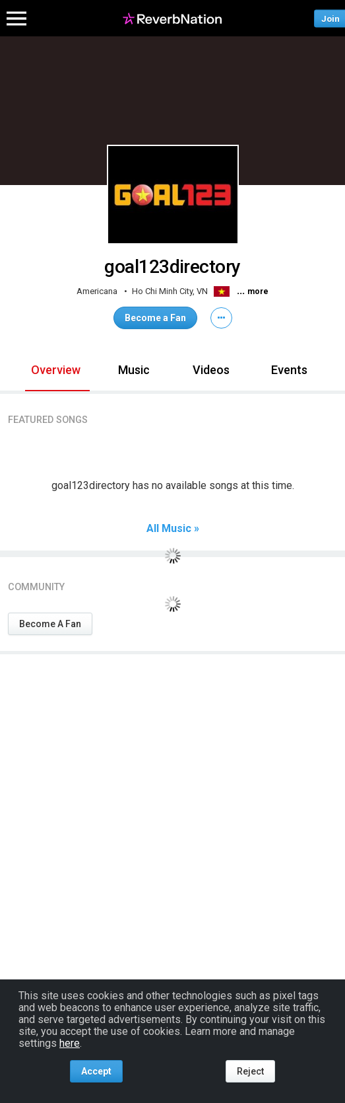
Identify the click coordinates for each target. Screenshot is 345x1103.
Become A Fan (50, 624)
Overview (55, 370)
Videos (211, 370)
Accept (96, 1071)
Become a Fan (155, 318)
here (69, 1043)
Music (134, 370)
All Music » (172, 529)
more (257, 291)
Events (289, 370)
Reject (250, 1071)
